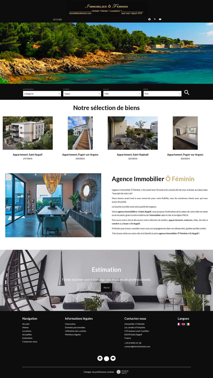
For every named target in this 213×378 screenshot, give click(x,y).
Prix (146, 89)
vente (205, 211)
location (121, 215)
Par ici (106, 287)
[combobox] (42, 93)
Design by (122, 372)
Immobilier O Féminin (134, 324)
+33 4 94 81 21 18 (132, 343)
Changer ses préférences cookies (99, 372)
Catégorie (28, 89)
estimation (171, 211)
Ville (106, 89)
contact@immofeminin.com (137, 346)
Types (66, 89)
